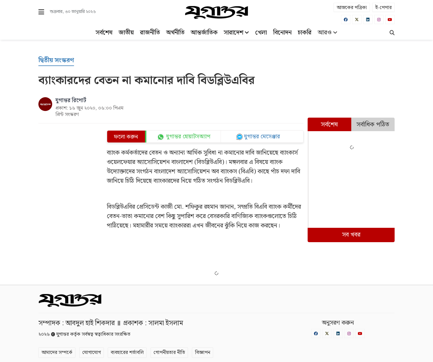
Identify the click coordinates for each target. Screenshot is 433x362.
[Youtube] (390, 19)
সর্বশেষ (104, 33)
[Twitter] (356, 19)
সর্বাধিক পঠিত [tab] (373, 125)
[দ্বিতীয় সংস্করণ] (56, 60)
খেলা (261, 33)
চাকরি (304, 33)
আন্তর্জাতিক (204, 33)
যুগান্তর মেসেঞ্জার (262, 136)
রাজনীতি (150, 33)
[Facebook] (345, 19)
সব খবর (351, 235)
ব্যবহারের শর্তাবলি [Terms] (127, 352)
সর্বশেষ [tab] (329, 125)
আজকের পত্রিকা (352, 8)
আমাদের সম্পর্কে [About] (56, 352)
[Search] (392, 33)
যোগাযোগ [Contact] (91, 352)
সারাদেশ (236, 33)
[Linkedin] (368, 19)
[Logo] (216, 12)
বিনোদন (282, 33)
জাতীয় (126, 33)
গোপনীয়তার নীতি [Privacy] (169, 352)
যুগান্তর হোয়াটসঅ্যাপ (188, 136)
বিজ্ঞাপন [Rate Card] (202, 352)
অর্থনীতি (175, 33)
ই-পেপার (383, 8)
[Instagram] (379, 19)
